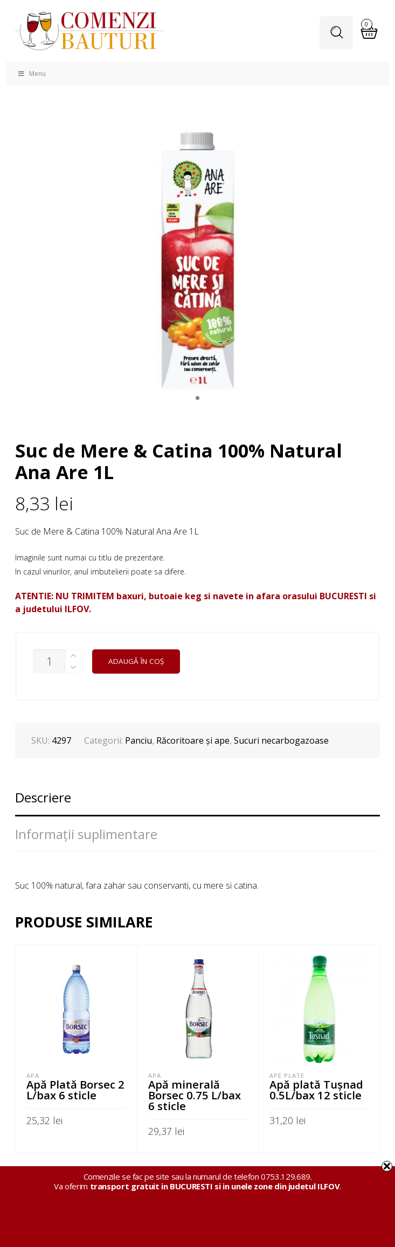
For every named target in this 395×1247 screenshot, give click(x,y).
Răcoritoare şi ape (193, 740)
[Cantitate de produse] (49, 661)
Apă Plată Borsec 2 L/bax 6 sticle (75, 1090)
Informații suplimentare (86, 834)
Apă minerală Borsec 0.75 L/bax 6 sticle (194, 1095)
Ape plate (286, 1075)
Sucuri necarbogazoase (281, 740)
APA (32, 1075)
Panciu (138, 740)
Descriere (43, 797)
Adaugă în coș (136, 661)
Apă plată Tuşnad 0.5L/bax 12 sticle (316, 1090)
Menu (31, 73)
